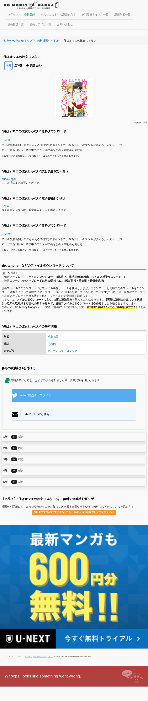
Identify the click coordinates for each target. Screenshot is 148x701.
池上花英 (53, 336)
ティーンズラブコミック (62, 350)
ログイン (13, 14)
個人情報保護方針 (28, 656)
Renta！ (6, 206)
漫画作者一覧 (122, 14)
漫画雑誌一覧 (16, 24)
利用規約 (35, 656)
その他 (52, 343)
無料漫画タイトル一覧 (95, 14)
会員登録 (29, 14)
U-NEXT (7, 140)
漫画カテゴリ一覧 (40, 24)
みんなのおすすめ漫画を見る (58, 14)
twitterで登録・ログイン (32, 395)
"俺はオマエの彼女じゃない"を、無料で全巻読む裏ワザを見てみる (74, 512)
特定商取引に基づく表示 (42, 656)
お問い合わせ (65, 24)
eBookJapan (9, 179)
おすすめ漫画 (43, 380)
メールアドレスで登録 (31, 414)
